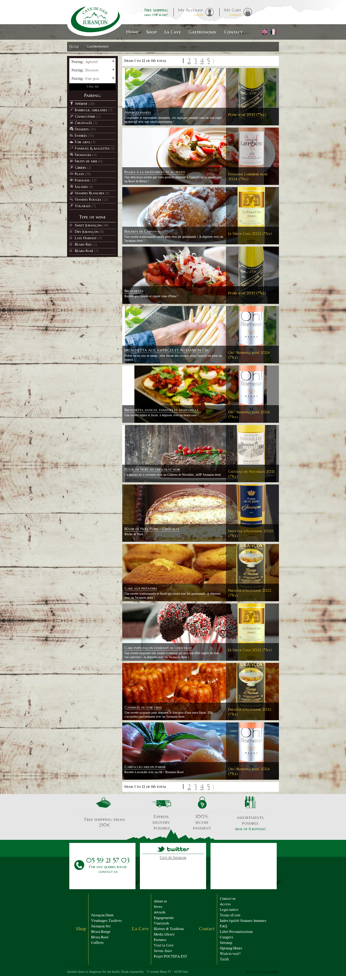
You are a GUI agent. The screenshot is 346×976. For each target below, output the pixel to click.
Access (225, 904)
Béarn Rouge (101, 932)
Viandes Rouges (88, 199)
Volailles (82, 205)
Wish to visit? (230, 954)
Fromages (83, 154)
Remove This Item (113, 61)
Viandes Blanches (89, 193)
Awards (159, 912)
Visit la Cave (164, 945)
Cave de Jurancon (173, 858)
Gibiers (80, 167)
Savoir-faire (163, 951)
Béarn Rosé (84, 250)
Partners (160, 940)
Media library (164, 934)
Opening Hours (231, 948)
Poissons (82, 180)
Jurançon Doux (102, 915)
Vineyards (161, 923)
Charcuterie (85, 116)
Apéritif (81, 103)
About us (160, 901)
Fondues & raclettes (92, 148)
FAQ (223, 926)
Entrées (81, 135)
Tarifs (224, 959)
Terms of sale (230, 915)
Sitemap (226, 943)
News (158, 907)
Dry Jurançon (86, 231)
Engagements (164, 918)
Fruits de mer (86, 161)
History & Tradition (169, 929)
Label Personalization (236, 932)
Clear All (92, 86)
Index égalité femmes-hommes (243, 921)
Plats (79, 173)
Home (74, 46)
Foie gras (82, 141)
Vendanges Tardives (106, 921)
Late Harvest (86, 238)
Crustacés (83, 122)
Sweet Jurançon (88, 225)
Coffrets (97, 943)
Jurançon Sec (101, 926)
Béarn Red (83, 244)
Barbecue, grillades (91, 110)
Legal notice (229, 910)
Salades (81, 186)
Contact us (228, 899)
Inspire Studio (270, 972)
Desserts (82, 129)
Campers (226, 937)
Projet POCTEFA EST (170, 956)
